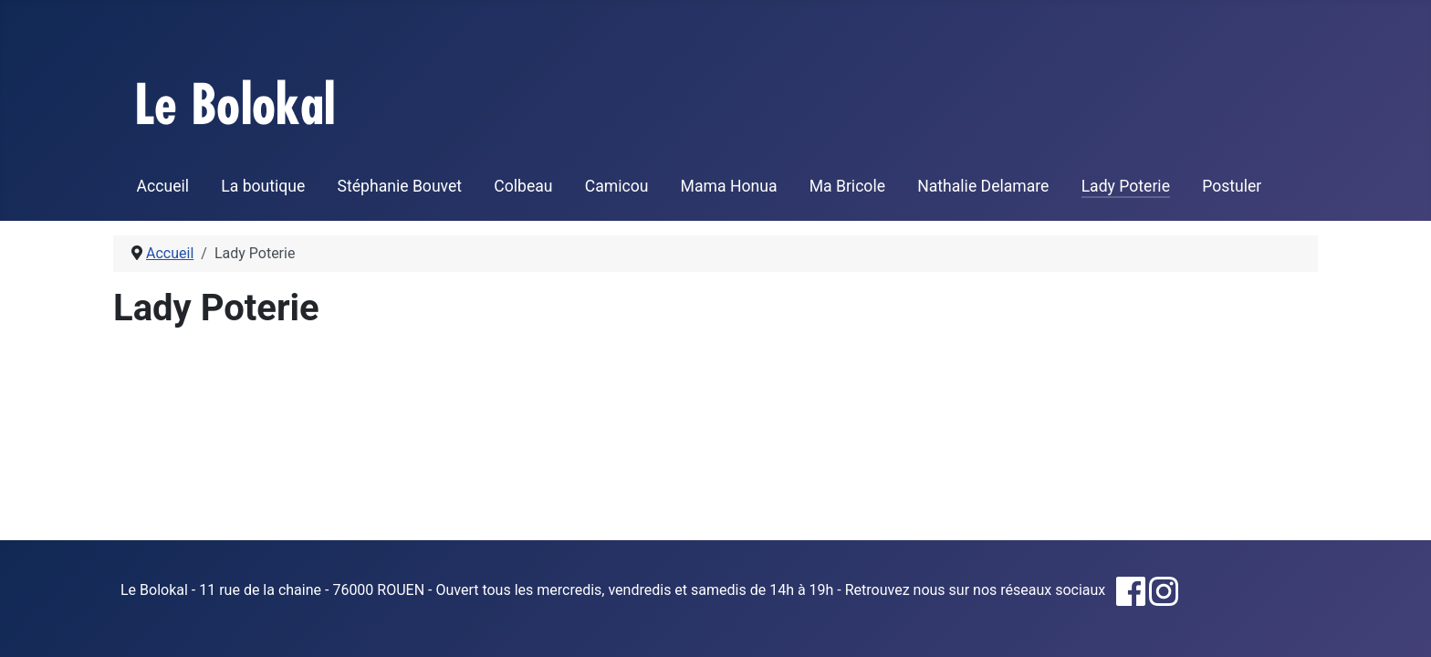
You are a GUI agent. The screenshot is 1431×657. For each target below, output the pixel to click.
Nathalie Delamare (983, 186)
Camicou (617, 186)
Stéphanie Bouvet (400, 186)
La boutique (263, 186)
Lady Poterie (1125, 186)
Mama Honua (729, 186)
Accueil (163, 186)
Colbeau (523, 186)
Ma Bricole (847, 186)
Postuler (1231, 186)
